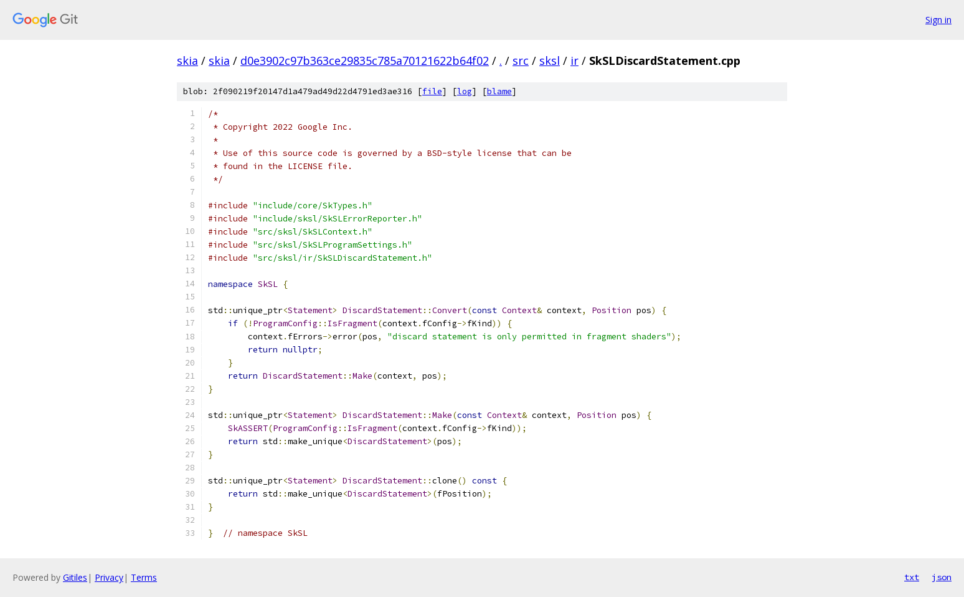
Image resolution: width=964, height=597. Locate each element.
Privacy (109, 577)
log (464, 91)
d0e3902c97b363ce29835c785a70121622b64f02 (364, 60)
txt (911, 577)
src (521, 60)
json (942, 577)
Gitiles (75, 577)
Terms (144, 577)
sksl (549, 60)
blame (499, 91)
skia (187, 60)
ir (574, 60)
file (432, 91)
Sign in (938, 20)
